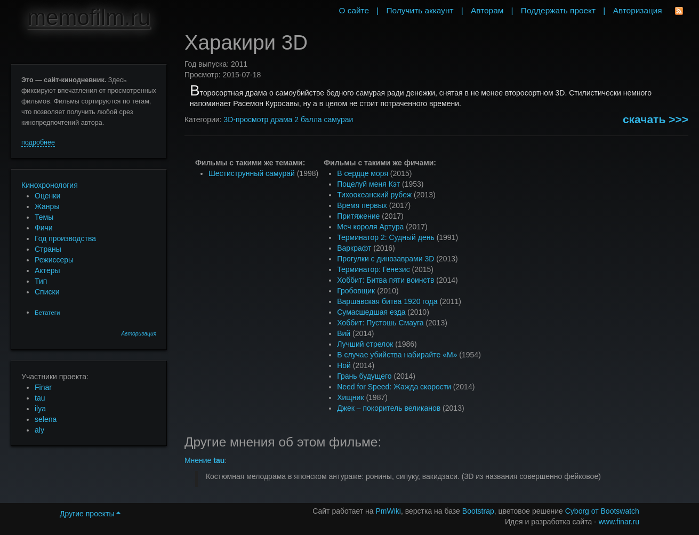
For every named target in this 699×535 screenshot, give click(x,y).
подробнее (38, 142)
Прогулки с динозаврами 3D (385, 258)
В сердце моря (362, 173)
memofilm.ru (88, 17)
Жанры (47, 206)
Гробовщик (356, 290)
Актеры (47, 270)
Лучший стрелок (365, 344)
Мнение (204, 460)
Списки (47, 292)
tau (40, 398)
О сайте (354, 10)
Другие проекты (90, 513)
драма (281, 119)
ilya (40, 408)
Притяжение (358, 216)
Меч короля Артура (370, 226)
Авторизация (138, 334)
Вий (343, 333)
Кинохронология (49, 185)
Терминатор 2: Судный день (386, 237)
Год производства (65, 238)
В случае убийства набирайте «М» (397, 354)
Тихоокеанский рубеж (374, 194)
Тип (41, 281)
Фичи (44, 227)
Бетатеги (47, 312)
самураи (338, 119)
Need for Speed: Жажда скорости (394, 386)
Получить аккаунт (420, 10)
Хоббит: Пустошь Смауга (380, 322)
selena (46, 419)
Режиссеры (54, 259)
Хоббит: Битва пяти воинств (385, 280)
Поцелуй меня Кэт (368, 184)
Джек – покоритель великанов (388, 408)
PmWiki (388, 511)
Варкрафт (354, 248)
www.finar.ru (619, 521)
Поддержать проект (558, 10)
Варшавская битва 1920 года (387, 301)
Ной (344, 365)
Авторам (487, 10)
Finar (43, 387)
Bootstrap (478, 511)
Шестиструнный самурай (251, 173)
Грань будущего (364, 376)
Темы (44, 217)
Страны (48, 249)
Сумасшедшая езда (371, 312)
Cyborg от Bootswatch (602, 511)
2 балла (308, 119)
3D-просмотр (245, 119)
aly (39, 430)
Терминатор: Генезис (373, 269)
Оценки (47, 195)
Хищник (350, 397)
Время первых (362, 205)
